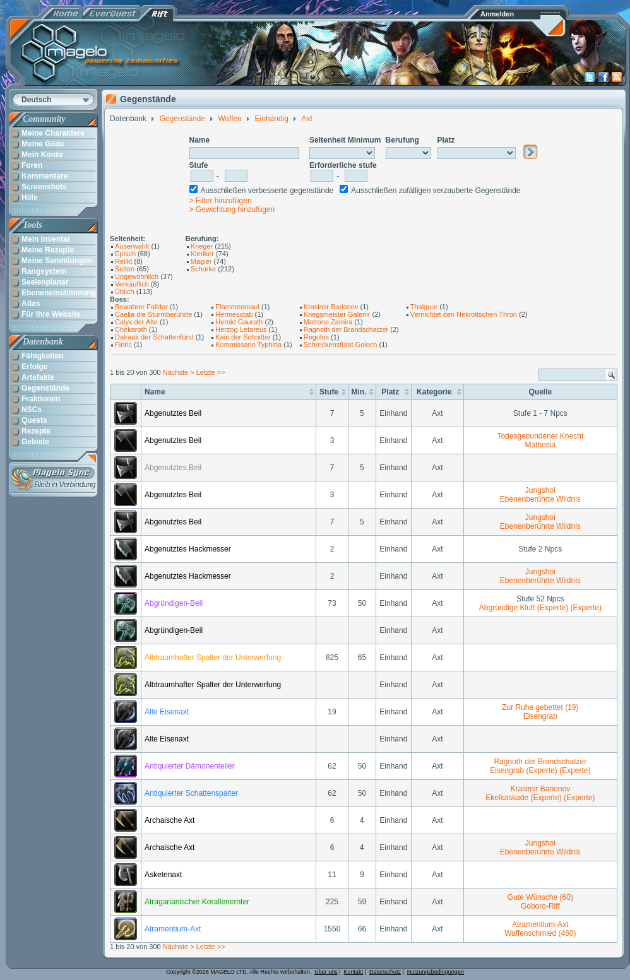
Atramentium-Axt (173, 928)
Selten (124, 269)
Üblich (124, 291)
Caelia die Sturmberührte (153, 314)
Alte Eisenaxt (167, 711)
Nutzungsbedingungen (435, 972)
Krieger (202, 246)
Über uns (326, 972)
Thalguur (423, 306)
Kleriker (202, 253)
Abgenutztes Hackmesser (188, 549)
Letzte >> (210, 372)
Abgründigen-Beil (174, 603)
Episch (125, 253)
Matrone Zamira (328, 322)
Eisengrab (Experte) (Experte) (540, 770)
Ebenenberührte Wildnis (540, 499)
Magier (201, 261)
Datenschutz (385, 972)
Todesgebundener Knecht (540, 436)
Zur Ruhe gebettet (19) (540, 707)
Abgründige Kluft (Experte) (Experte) (540, 607)
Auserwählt (132, 246)
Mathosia (540, 444)
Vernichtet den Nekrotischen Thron (463, 314)
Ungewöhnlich (136, 276)
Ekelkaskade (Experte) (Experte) (540, 797)
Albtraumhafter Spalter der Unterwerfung (213, 657)
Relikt (124, 261)
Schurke (203, 269)
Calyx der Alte (136, 322)
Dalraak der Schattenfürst (154, 337)
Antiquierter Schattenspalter (191, 793)
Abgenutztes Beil (173, 413)
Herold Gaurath (239, 322)
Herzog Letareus (240, 329)
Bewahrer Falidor (141, 306)
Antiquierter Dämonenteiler (190, 766)
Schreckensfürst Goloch (340, 344)
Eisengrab (540, 716)
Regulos (316, 337)
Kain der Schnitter (242, 337)
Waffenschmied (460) (540, 933)
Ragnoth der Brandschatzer (346, 329)
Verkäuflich (132, 284)
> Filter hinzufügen (220, 200)
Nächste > (179, 372)
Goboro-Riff (540, 906)
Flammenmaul (237, 306)
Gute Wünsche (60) (540, 897)
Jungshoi (540, 490)
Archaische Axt (169, 820)
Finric (123, 344)
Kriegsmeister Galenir (337, 314)
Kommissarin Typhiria (248, 344)
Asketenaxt (163, 874)
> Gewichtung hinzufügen (232, 209)
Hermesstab (234, 314)
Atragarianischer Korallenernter (197, 901)
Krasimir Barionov (331, 306)
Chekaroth (131, 329)
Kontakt (354, 972)
